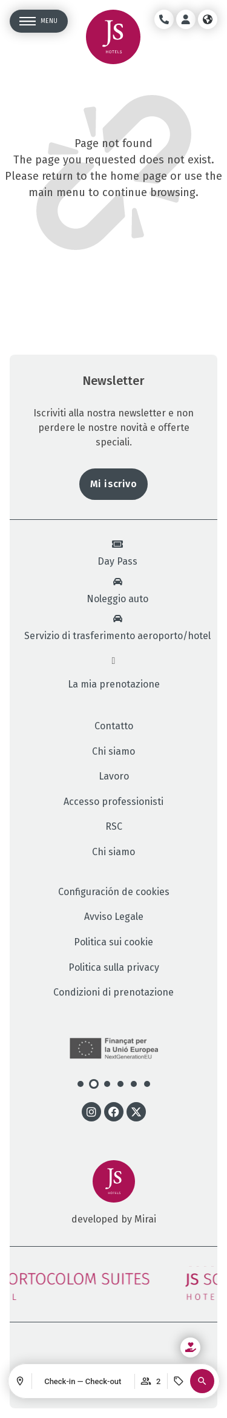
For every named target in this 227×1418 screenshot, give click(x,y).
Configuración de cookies (113, 892)
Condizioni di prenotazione (113, 992)
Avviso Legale (113, 916)
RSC (113, 826)
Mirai (145, 1219)
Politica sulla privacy (113, 967)
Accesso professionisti (113, 801)
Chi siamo (113, 751)
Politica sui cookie (113, 942)
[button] (202, 1381)
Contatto (113, 726)
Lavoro (114, 776)
